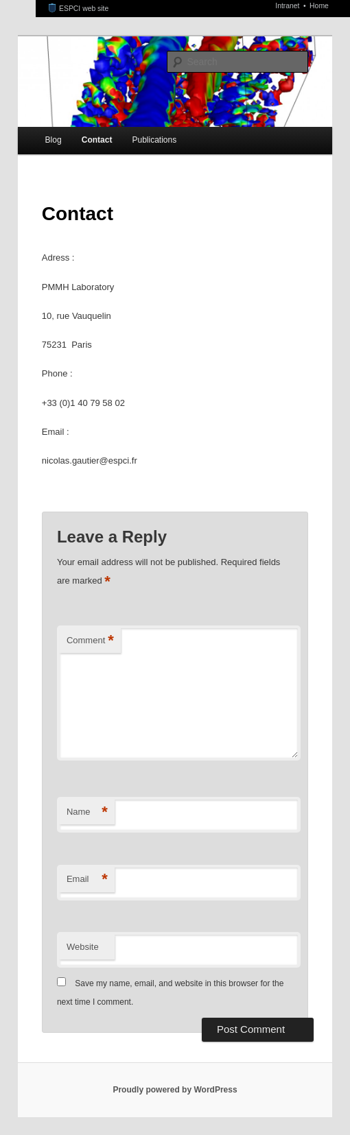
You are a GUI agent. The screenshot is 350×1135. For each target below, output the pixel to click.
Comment (90, 641)
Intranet (288, 6)
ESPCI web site (79, 8)
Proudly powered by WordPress (175, 1090)
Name (87, 812)
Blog (53, 140)
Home (319, 6)
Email (87, 879)
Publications (154, 140)
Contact (97, 140)
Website (83, 947)
